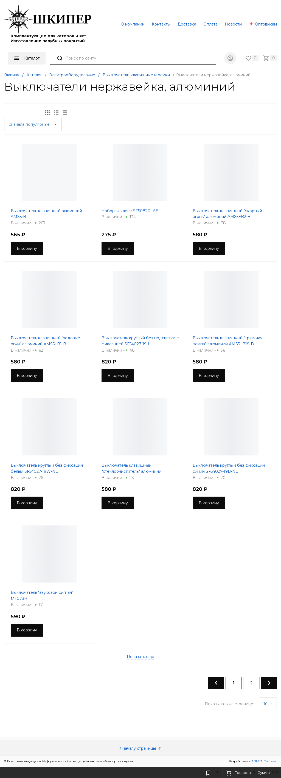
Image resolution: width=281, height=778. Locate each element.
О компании (133, 24)
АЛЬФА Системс (264, 761)
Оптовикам (263, 24)
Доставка (187, 24)
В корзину (27, 248)
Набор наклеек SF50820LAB (130, 210)
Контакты (161, 24)
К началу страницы (140, 748)
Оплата (210, 24)
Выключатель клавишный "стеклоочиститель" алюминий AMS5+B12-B (131, 471)
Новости (233, 24)
